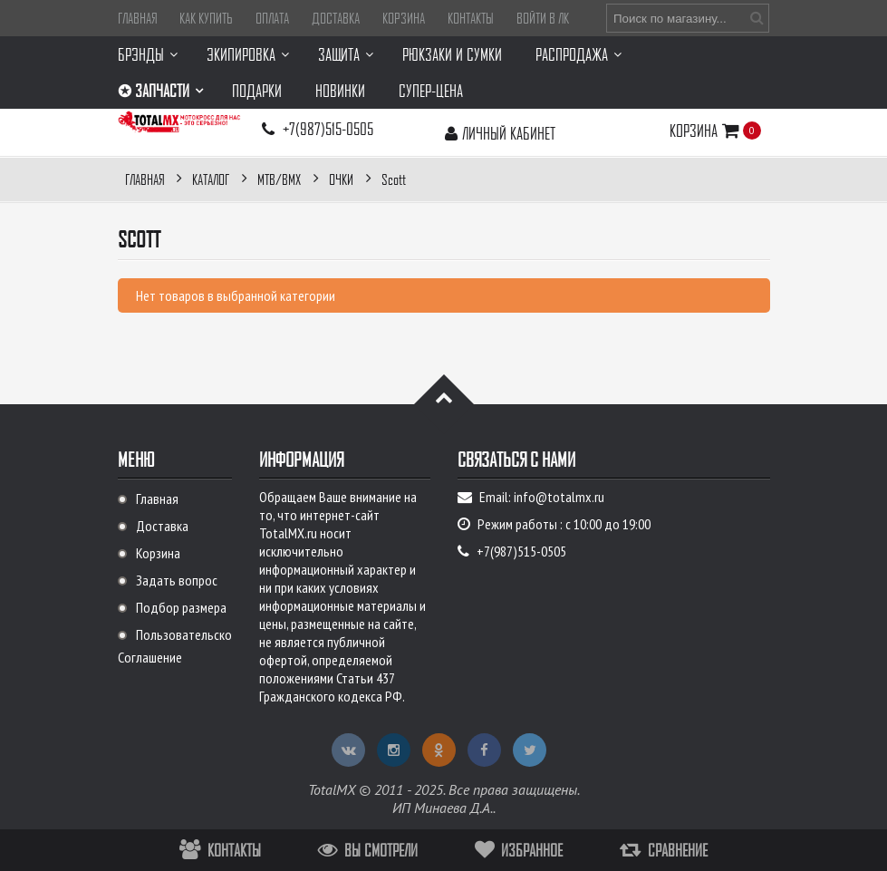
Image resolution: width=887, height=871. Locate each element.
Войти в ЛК (542, 18)
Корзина (403, 18)
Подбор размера (181, 607)
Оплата (272, 18)
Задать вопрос (176, 580)
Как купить (206, 18)
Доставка (336, 18)
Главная (137, 18)
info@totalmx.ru (559, 497)
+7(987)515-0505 (328, 128)
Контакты (471, 18)
